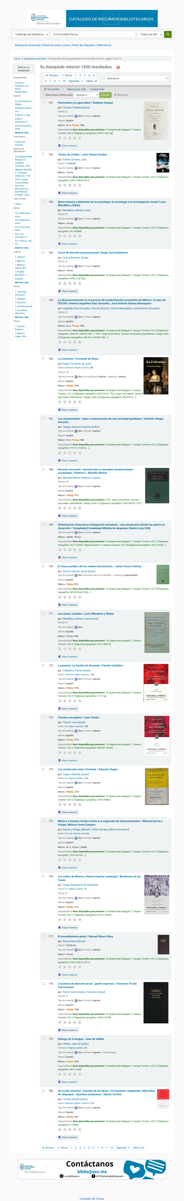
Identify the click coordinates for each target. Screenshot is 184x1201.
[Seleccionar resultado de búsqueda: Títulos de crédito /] (43, 154)
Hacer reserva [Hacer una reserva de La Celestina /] (67, 409)
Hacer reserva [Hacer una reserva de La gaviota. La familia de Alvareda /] (67, 708)
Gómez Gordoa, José (74, 159)
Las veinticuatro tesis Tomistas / (88, 769)
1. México (20, 256)
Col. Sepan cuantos (73, 726)
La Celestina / (78, 358)
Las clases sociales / (86, 613)
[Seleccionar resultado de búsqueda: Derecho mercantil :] (43, 469)
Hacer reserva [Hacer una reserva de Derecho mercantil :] (67, 515)
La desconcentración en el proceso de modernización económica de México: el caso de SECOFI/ (112, 301)
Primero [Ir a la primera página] (51, 75)
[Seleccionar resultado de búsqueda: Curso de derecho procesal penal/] (43, 252)
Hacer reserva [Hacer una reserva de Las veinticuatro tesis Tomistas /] (67, 812)
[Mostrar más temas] (22, 317)
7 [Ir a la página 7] (50, 81)
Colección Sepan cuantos (76, 367)
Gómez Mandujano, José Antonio (135, 308)
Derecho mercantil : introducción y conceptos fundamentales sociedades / (95, 471)
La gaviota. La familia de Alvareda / (90, 665)
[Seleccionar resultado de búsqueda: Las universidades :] (43, 418)
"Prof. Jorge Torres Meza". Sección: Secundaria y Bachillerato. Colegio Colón (22, 187)
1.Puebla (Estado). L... (22, 273)
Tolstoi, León (74, 722)
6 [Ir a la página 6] (45, 81)
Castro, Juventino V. (21, 120)
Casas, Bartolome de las (80, 884)
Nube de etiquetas (83, 45)
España (19, 278)
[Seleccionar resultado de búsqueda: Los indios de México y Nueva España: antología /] (43, 876)
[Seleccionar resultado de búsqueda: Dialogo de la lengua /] (43, 1039)
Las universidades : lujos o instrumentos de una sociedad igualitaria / (111, 420)
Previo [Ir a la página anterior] (66, 75)
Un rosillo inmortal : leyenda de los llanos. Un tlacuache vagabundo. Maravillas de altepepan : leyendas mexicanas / (106, 1092)
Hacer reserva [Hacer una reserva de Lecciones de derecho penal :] (67, 1030)
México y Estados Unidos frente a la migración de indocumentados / (110, 823)
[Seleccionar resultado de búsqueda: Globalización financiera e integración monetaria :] (43, 524)
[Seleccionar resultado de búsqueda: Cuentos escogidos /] (43, 717)
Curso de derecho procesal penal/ (93, 252)
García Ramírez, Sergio (75, 257)
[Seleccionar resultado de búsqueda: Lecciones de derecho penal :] (43, 983)
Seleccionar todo (76, 89)
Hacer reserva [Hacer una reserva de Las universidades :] (67, 460)
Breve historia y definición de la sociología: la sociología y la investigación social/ (112, 203)
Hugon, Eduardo (76, 774)
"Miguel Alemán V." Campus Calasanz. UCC (23, 172)
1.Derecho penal (23, 306)
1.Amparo (20, 298)
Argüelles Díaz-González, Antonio (85, 308)
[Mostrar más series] (22, 247)
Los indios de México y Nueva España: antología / (99, 878)
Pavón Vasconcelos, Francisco (84, 992)
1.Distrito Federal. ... (20, 328)
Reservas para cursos (56, 45)
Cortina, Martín (75, 1099)
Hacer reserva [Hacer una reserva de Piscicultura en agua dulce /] (67, 145)
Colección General (20, 143)
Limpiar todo (97, 89)
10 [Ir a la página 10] (64, 81)
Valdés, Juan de (76, 1043)
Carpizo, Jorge (22, 114)
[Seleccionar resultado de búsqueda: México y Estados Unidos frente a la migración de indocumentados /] (43, 821)
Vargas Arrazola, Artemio (81, 426)
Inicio (17, 58)
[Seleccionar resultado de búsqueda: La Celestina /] (43, 358)
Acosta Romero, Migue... (23, 103)
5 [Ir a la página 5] (93, 75)
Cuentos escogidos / (78, 717)
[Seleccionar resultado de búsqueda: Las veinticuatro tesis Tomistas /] (43, 769)
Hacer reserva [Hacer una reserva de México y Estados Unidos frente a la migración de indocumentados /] (67, 867)
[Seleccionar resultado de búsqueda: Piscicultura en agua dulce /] (43, 102)
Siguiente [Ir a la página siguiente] (76, 81)
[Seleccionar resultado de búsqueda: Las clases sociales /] (43, 613)
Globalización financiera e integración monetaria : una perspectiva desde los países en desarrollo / (111, 526)
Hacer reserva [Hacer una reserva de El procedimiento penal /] (67, 974)
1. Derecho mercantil (20, 293)
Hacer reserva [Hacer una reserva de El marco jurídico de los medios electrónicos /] (67, 604)
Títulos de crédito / (82, 154)
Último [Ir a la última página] (91, 81)
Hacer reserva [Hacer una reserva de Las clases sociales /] (67, 656)
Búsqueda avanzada (27, 45)
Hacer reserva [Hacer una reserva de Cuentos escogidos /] (67, 760)
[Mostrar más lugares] (22, 282)
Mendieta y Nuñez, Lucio (76, 210)
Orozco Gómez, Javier (79, 571)
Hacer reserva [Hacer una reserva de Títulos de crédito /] (67, 193)
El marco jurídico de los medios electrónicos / (99, 566)
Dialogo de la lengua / (81, 1039)
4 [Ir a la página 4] (89, 75)
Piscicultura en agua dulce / (85, 102)
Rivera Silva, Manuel (74, 941)
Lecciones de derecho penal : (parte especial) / (97, 985)
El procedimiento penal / (85, 936)
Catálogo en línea (19, 5)
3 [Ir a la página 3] (84, 75)
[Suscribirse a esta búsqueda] (118, 67)
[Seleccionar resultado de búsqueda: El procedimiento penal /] (43, 936)
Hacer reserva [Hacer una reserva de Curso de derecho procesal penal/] (67, 291)
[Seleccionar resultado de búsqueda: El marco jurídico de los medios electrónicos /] (43, 566)
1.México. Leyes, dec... (21, 266)
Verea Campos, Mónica (110, 829)
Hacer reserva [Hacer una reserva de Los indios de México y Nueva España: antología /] (67, 927)
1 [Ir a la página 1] (75, 75)
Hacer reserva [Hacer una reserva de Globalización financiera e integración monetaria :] (67, 557)
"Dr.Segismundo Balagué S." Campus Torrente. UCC (23, 161)
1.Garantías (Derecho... (21, 312)
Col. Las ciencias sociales (76, 833)
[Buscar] (168, 34)
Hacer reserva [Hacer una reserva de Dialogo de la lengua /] (67, 1082)
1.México (20, 260)
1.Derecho (20, 302)
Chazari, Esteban (76, 107)
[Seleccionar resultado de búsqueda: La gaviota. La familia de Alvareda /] (43, 665)
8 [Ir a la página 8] (54, 81)
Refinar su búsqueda (23, 69)
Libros (18, 203)
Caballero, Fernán (76, 670)
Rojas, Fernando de (77, 363)
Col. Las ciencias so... (22, 235)
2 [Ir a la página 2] (80, 75)
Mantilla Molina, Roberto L (81, 477)
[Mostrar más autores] (22, 132)
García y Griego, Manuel (76, 829)
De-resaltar (51, 89)
